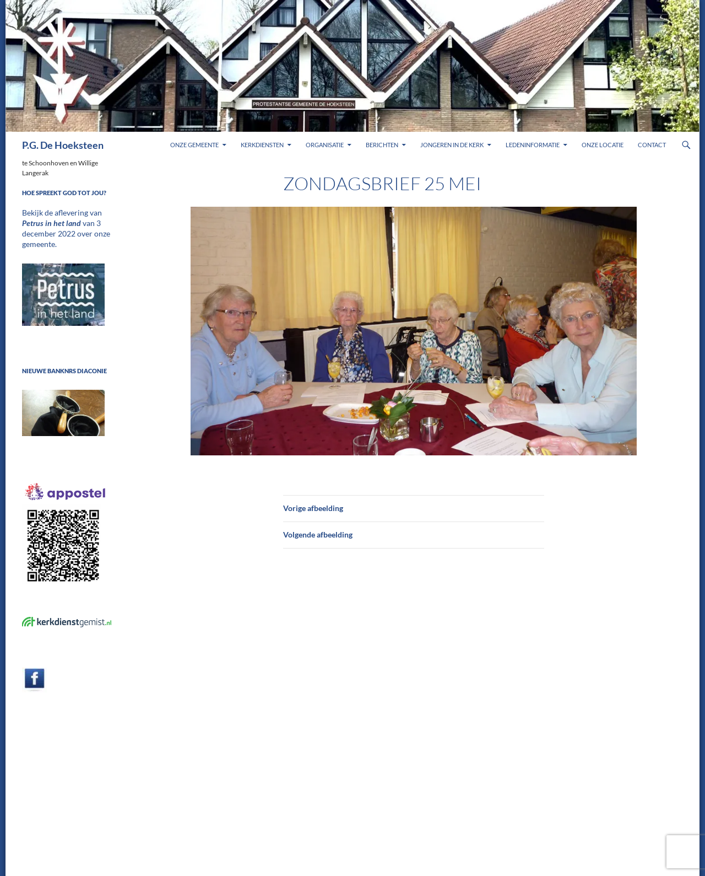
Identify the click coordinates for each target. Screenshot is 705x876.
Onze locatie (602, 144)
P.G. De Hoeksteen (63, 145)
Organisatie (325, 144)
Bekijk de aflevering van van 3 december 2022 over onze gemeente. (65, 222)
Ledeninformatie (533, 144)
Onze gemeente (194, 144)
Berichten (382, 144)
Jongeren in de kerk (452, 144)
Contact (652, 144)
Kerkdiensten (262, 144)
